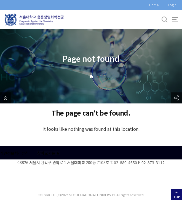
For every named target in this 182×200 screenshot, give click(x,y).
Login (172, 4)
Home (154, 4)
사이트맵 (175, 19)
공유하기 (176, 97)
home (5, 97)
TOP (176, 197)
